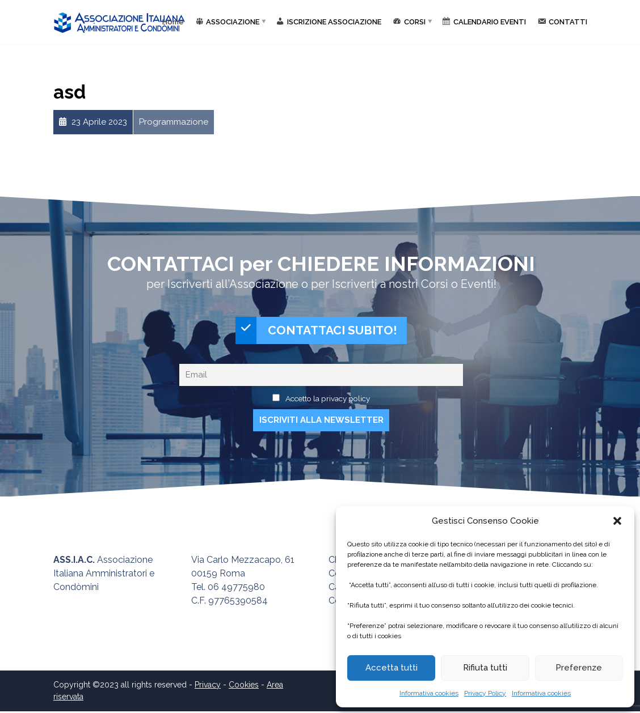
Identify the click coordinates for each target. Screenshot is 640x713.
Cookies (244, 686)
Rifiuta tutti (485, 668)
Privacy (208, 686)
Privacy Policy (485, 693)
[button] (617, 521)
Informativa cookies (428, 693)
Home (173, 22)
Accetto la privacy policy (327, 400)
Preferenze (578, 668)
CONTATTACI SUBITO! (316, 331)
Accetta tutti (391, 668)
